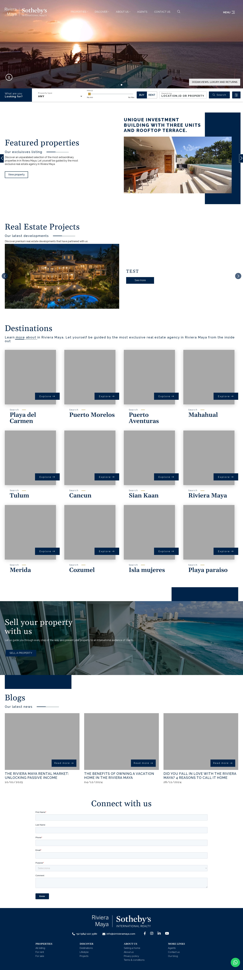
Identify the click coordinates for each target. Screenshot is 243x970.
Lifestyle (84, 952)
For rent (39, 952)
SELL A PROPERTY (21, 653)
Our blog (173, 956)
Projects (84, 956)
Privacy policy (131, 956)
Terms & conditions (134, 960)
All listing (40, 948)
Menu (229, 12)
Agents (142, 11)
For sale (39, 956)
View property (16, 174)
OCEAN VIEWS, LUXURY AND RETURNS (214, 82)
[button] (79, 12)
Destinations (86, 948)
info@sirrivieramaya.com (118, 934)
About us (129, 952)
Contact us (162, 11)
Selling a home (132, 948)
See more (140, 280)
